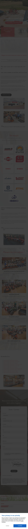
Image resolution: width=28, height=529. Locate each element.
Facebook (4, 522)
